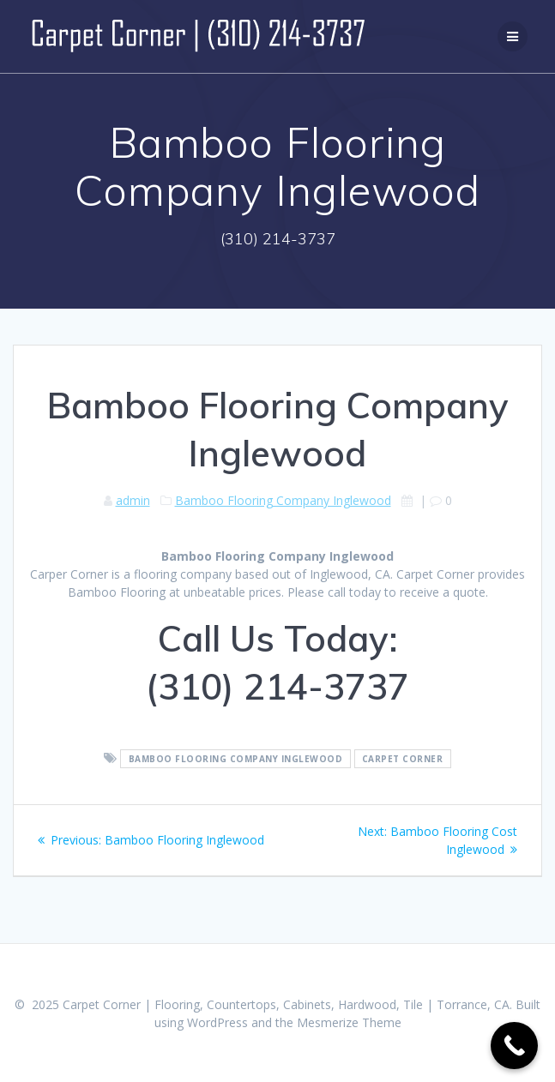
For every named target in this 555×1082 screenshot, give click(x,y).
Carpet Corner (402, 759)
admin (133, 500)
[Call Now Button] (514, 1045)
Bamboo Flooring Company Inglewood (283, 500)
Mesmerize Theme (349, 1022)
